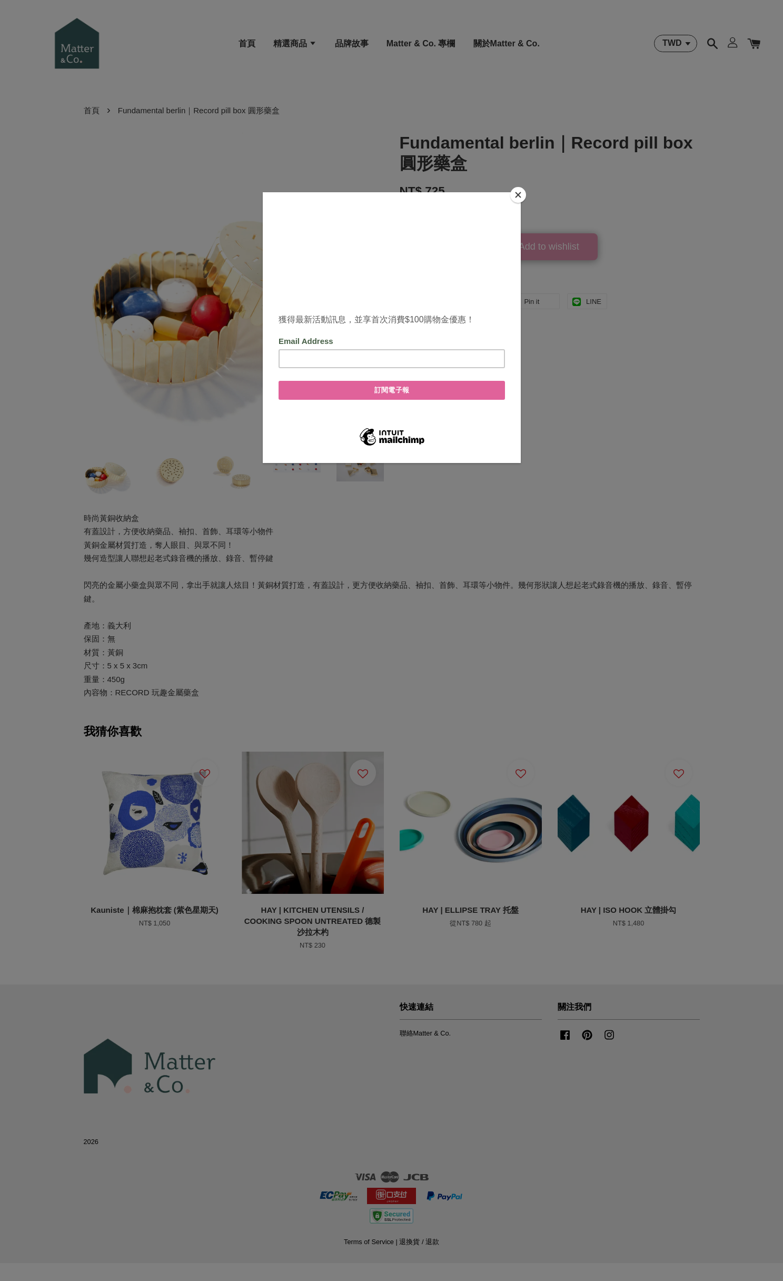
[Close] (518, 195)
